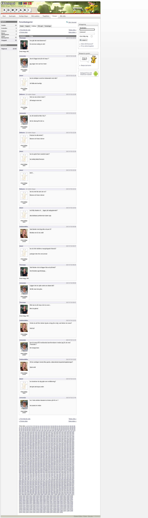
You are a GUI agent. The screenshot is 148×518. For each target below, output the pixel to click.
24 (63, 426)
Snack (22, 26)
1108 (68, 503)
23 (61, 426)
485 (54, 457)
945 (49, 490)
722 (70, 473)
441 (49, 454)
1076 (68, 500)
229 (44, 439)
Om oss (90, 516)
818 (46, 481)
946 (52, 490)
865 (60, 484)
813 (33, 481)
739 (60, 475)
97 (31, 430)
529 (60, 460)
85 (65, 429)
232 (52, 439)
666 (33, 470)
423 (57, 452)
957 (25, 491)
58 (70, 427)
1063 (23, 500)
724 (20, 475)
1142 (20, 507)
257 (62, 441)
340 (60, 446)
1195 (37, 512)
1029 (71, 495)
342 (65, 446)
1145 (30, 507)
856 (36, 484)
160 (28, 435)
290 (38, 444)
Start (4, 16)
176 (70, 435)
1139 (64, 506)
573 (65, 463)
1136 (54, 506)
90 (74, 429)
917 (31, 488)
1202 (61, 512)
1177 (30, 510)
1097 (30, 503)
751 (36, 476)
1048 (27, 498)
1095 (23, 503)
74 (44, 429)
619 (20, 467)
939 (33, 490)
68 (33, 429)
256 (60, 441)
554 (70, 461)
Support (27, 26)
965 (46, 491)
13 (42, 426)
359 (54, 448)
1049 (30, 498)
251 (46, 441)
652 (52, 469)
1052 (40, 498)
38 (33, 427)
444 (57, 454)
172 (60, 435)
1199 (51, 512)
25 (65, 426)
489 (65, 457)
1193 (30, 512)
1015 (23, 495)
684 (25, 472)
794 (38, 479)
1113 (30, 504)
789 (25, 479)
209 (46, 438)
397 (44, 451)
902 (46, 487)
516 (25, 460)
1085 (44, 501)
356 (46, 448)
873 (25, 485)
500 (38, 458)
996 (73, 493)
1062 (20, 500)
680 (70, 470)
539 (31, 461)
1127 (23, 506)
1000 (28, 494)
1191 (23, 512)
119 (31, 432)
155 (70, 433)
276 (57, 442)
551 (62, 461)
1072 (54, 500)
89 (72, 429)
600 (25, 466)
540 (33, 461)
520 (36, 460)
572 (62, 463)
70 (36, 429)
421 (52, 452)
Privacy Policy (78, 516)
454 (28, 455)
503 (46, 458)
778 (52, 478)
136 (20, 433)
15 (46, 426)
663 (25, 470)
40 (36, 427)
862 (52, 484)
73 (42, 429)
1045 (71, 497)
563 (38, 463)
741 (65, 475)
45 (46, 427)
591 (57, 464)
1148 (40, 507)
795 (41, 479)
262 (20, 442)
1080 (27, 501)
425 (62, 452)
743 (70, 475)
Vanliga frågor (23, 16)
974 (70, 491)
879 (41, 485)
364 (68, 448)
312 (41, 445)
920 (38, 488)
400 (52, 451)
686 (31, 472)
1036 (40, 497)
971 (62, 491)
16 (48, 426)
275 (54, 442)
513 (73, 458)
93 (23, 430)
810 (25, 481)
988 (52, 493)
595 (68, 464)
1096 (27, 503)
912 (73, 487)
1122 (61, 504)
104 (48, 430)
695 (54, 472)
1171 (64, 509)
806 (70, 479)
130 (60, 432)
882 (49, 485)
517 (28, 460)
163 (36, 435)
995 (70, 493)
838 (44, 482)
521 (38, 460)
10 (36, 426)
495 (25, 458)
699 (65, 472)
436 (36, 454)
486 (57, 457)
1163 (37, 509)
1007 (52, 494)
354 (41, 448)
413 (31, 452)
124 (44, 432)
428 (70, 452)
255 (57, 441)
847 (68, 482)
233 (54, 439)
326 (23, 446)
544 (44, 461)
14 (44, 426)
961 (36, 491)
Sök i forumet (72, 22)
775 (44, 478)
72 (40, 429)
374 (38, 449)
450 (73, 454)
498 (33, 458)
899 (38, 487)
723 (73, 473)
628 (44, 467)
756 (49, 476)
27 (68, 426)
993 (65, 493)
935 (23, 490)
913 (20, 488)
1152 (54, 507)
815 (38, 481)
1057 (57, 498)
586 (44, 464)
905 (54, 487)
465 (57, 455)
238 (68, 439)
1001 (31, 494)
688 (36, 472)
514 (20, 460)
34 (25, 427)
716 (54, 473)
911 (70, 487)
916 (28, 488)
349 (28, 448)
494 (23, 458)
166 (44, 435)
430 (20, 454)
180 (25, 436)
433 (28, 454)
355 (44, 448)
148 (52, 433)
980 (31, 493)
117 (25, 432)
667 (36, 470)
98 (33, 430)
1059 (64, 498)
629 (46, 467)
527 (54, 460)
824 (62, 481)
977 (23, 493)
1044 (68, 497)
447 (65, 454)
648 (41, 469)
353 (38, 448)
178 (20, 436)
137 (23, 433)
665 (31, 470)
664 (28, 470)
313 (44, 445)
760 (60, 476)
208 (44, 438)
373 (36, 449)
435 (33, 454)
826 (68, 481)
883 (52, 485)
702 (73, 472)
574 (68, 463)
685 (28, 472)
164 (38, 435)
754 (44, 476)
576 (73, 463)
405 (65, 451)
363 (65, 448)
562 (36, 463)
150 (57, 433)
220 (20, 439)
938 (31, 490)
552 (65, 461)
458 (38, 455)
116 (23, 432)
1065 (30, 500)
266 (31, 442)
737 (54, 475)
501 (41, 458)
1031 (23, 497)
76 (48, 429)
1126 (20, 506)
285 (25, 444)
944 (46, 490)
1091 (64, 501)
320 (62, 445)
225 (33, 439)
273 (49, 442)
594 (65, 464)
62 (21, 429)
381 (57, 449)
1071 (51, 500)
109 (61, 430)
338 (54, 446)
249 (41, 441)
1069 (44, 500)
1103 (51, 503)
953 (70, 490)
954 (73, 490)
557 (23, 463)
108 (58, 430)
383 (62, 449)
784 (68, 478)
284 (23, 444)
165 (41, 435)
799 (52, 479)
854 (31, 484)
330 (33, 446)
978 (25, 493)
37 (31, 427)
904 (52, 487)
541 (36, 461)
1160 (27, 509)
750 (33, 476)
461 (46, 455)
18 (51, 426)
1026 (61, 495)
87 (69, 429)
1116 (40, 504)
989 (54, 493)
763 (68, 476)
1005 (45, 494)
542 (38, 461)
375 (41, 449)
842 (54, 482)
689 (38, 472)
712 (44, 473)
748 (28, 476)
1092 (68, 501)
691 (44, 472)
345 (73, 446)
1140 (68, 506)
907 (60, 487)
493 (20, 458)
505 (52, 458)
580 (28, 464)
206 (38, 438)
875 (31, 485)
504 (49, 458)
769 (28, 478)
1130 (34, 506)
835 (36, 482)
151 (60, 433)
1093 (71, 501)
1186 (61, 510)
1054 (47, 498)
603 (33, 466)
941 (38, 490)
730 (36, 475)
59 (72, 427)
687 (33, 472)
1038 (47, 497)
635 (62, 467)
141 (33, 433)
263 (23, 442)
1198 (47, 512)
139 (28, 433)
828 (73, 481)
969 (57, 491)
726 (25, 475)
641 (23, 469)
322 (68, 445)
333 (41, 446)
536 (23, 461)
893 (23, 487)
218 (70, 438)
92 (21, 430)
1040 (54, 497)
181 (28, 436)
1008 (55, 494)
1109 (71, 503)
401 (54, 451)
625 (36, 467)
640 (20, 469)
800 (54, 479)
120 (33, 432)
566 (46, 463)
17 (50, 426)
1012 (69, 494)
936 (25, 490)
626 (38, 467)
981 (33, 493)
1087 (51, 501)
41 (38, 427)
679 (68, 470)
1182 (47, 510)
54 (63, 427)
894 (25, 487)
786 (73, 478)
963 (41, 491)
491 (70, 457)
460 (44, 455)
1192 (27, 512)
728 (31, 475)
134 (70, 432)
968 (54, 491)
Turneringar (48, 26)
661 (20, 470)
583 (36, 464)
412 (28, 452)
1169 (57, 509)
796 (44, 479)
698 (62, 472)
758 (54, 476)
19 (53, 426)
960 (33, 491)
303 (73, 444)
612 (57, 466)
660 (73, 469)
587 (46, 464)
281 (70, 442)
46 (48, 427)
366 (73, 448)
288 (33, 444)
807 (73, 479)
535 (20, 461)
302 (70, 444)
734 (46, 475)
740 (62, 475)
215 (62, 438)
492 (73, 457)
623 (31, 467)
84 (63, 429)
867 (65, 484)
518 (31, 460)
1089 (57, 501)
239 (70, 439)
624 (33, 467)
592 (60, 464)
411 (25, 452)
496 (28, 458)
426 (65, 452)
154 (68, 433)
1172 (68, 509)
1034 (34, 497)
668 (38, 470)
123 (41, 432)
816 (41, 481)
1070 (47, 500)
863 (54, 484)
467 (62, 455)
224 (31, 439)
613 (60, 466)
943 (44, 490)
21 (57, 426)
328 (28, 446)
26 (67, 426)
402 (57, 451)
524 (46, 460)
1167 (51, 509)
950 (62, 490)
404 (62, 451)
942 (41, 490)
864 (57, 484)
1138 (61, 506)
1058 (61, 498)
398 (46, 451)
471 (73, 455)
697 (60, 472)
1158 (20, 509)
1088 (54, 501)
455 (31, 455)
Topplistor (46, 16)
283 (20, 444)
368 (23, 449)
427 (68, 452)
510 (65, 458)
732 (41, 475)
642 (25, 469)
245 (31, 441)
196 (68, 436)
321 (65, 445)
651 (49, 469)
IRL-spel (40, 26)
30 (74, 426)
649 (44, 469)
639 (73, 467)
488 (62, 457)
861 (49, 484)
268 (36, 442)
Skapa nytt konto (86, 65)
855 (33, 484)
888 (65, 485)
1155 (64, 507)
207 (41, 438)
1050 (34, 498)
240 (73, 439)
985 (44, 493)
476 (31, 457)
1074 (61, 500)
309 (33, 445)
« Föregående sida (24, 30)
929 (62, 488)
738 (57, 475)
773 (38, 478)
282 (73, 442)
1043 (64, 497)
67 (31, 429)
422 (54, 452)
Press (85, 516)
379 (52, 449)
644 (31, 469)
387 (73, 449)
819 (49, 481)
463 (52, 455)
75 (46, 429)
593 (62, 464)
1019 (37, 495)
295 (52, 444)
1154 (61, 507)
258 (65, 441)
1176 (27, 510)
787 (20, 479)
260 (70, 441)
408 (73, 451)
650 (46, 469)
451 (20, 455)
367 (20, 449)
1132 (40, 506)
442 (52, 454)
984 (41, 493)
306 (25, 445)
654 (57, 469)
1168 (54, 509)
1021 (44, 495)
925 (52, 488)
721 (68, 473)
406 (68, 451)
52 (59, 427)
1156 (68, 507)
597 (73, 464)
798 (49, 479)
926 (54, 488)
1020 (40, 495)
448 (68, 454)
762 (65, 476)
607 (44, 466)
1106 (61, 503)
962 (38, 491)
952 (68, 490)
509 (62, 458)
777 (49, 478)
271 (44, 442)
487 (60, 457)
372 (33, 449)
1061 (71, 498)
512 (70, 458)
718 (60, 473)
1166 (47, 509)
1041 (57, 497)
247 (36, 441)
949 (60, 490)
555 (73, 461)
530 (62, 460)
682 (20, 472)
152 (62, 433)
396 (41, 451)
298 (60, 444)
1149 (44, 507)
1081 (30, 501)
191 (54, 436)
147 (49, 433)
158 (23, 435)
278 (62, 442)
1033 (30, 497)
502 (44, 458)
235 (60, 439)
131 (62, 432)
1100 (40, 503)
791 (31, 479)
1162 (34, 509)
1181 (44, 510)
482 (46, 457)
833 (31, 482)
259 (68, 441)
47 (50, 427)
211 (52, 438)
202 (28, 438)
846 (65, 482)
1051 (37, 498)
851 (23, 484)
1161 (30, 509)
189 (49, 436)
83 (61, 429)
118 (28, 432)
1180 (40, 510)
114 (74, 430)
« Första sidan (23, 32)
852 (25, 484)
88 (70, 429)
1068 (40, 500)
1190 (20, 512)
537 (25, 461)
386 (70, 449)
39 (35, 427)
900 (41, 487)
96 (29, 430)
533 (70, 460)
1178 (34, 510)
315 (49, 445)
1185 (57, 510)
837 (41, 482)
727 (28, 475)
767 (23, 478)
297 (57, 444)
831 (25, 482)
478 (36, 457)
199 (20, 438)
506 (54, 458)
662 (23, 470)
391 (28, 451)
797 (46, 479)
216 (65, 438)
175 (68, 435)
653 (54, 469)
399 (49, 451)
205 (36, 438)
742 (68, 475)
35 (27, 427)
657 (65, 469)
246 (33, 441)
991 (60, 493)
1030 (20, 497)
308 (31, 445)
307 (28, 445)
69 (35, 429)
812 (31, 481)
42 (40, 427)
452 (23, 455)
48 (52, 427)
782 (62, 478)
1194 (34, 512)
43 (42, 427)
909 (65, 487)
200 (23, 438)
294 (49, 444)
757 (52, 476)
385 (68, 449)
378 (49, 449)
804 (65, 479)
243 (25, 441)
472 (20, 457)
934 (20, 490)
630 (49, 467)
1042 (61, 497)
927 (57, 488)
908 (62, 487)
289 (36, 444)
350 (31, 448)
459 (41, 455)
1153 (57, 507)
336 (49, 446)
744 (73, 475)
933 (73, 488)
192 (57, 436)
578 (23, 464)
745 (20, 476)
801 (57, 479)
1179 (37, 510)
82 (59, 429)
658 (68, 469)
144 (41, 433)
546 (49, 461)
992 (62, 493)
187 (44, 436)
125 (46, 432)
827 (70, 481)
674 (54, 470)
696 (57, 472)
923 (46, 488)
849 (73, 482)
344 (70, 446)
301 (68, 444)
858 (41, 484)
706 (28, 473)
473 (23, 457)
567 (49, 463)
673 (52, 470)
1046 (20, 498)
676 (60, 470)
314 (46, 445)
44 (44, 427)
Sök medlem (35, 16)
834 (33, 482)
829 (20, 482)
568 (52, 463)
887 (62, 485)
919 (36, 488)
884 (54, 485)
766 (20, 478)
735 (49, 475)
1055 (51, 498)
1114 (34, 504)
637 (68, 467)
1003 (38, 494)
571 (60, 463)
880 (44, 485)
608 (46, 466)
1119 (51, 504)
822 (57, 481)
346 (20, 448)
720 (65, 473)
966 (49, 491)
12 (40, 426)
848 (70, 482)
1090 (61, 501)
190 (52, 436)
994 (68, 493)
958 (28, 491)
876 (33, 485)
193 (60, 436)
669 (41, 470)
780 (57, 478)
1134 (47, 506)
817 (44, 481)
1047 (23, 498)
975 (73, 491)
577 (20, 464)
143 (38, 433)
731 (38, 475)
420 (49, 452)
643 (28, 469)
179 (23, 436)
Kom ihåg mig (84, 36)
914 (23, 488)
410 (23, 452)
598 (20, 466)
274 (52, 442)
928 (60, 488)
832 (28, 482)
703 (20, 473)
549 (57, 461)
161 (31, 435)
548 (54, 461)
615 (65, 466)
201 (25, 438)
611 (54, 466)
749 (31, 476)
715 (52, 473)
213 (57, 438)
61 (19, 429)
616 (68, 466)
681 (73, 470)
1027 (64, 495)
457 (36, 455)
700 (68, 472)
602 (31, 466)
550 (60, 461)
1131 (37, 506)
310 (36, 445)
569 (54, 463)
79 (54, 429)
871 (20, 485)
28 (70, 426)
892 (20, 487)
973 (68, 491)
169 (52, 435)
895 (28, 487)
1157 (71, 507)
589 (52, 464)
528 (57, 460)
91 (19, 430)
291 (41, 444)
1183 (51, 510)
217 (68, 438)
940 (36, 490)
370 (28, 449)
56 (67, 427)
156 (73, 433)
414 (33, 452)
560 (31, 463)
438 (41, 454)
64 (25, 429)
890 (70, 485)
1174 (20, 510)
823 (60, 481)
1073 (57, 500)
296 (54, 444)
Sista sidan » (72, 32)
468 (65, 455)
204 (33, 438)
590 (54, 464)
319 (60, 445)
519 (33, 460)
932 (70, 488)
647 (38, 469)
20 (55, 426)
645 (33, 469)
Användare (83, 28)
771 (33, 478)
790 (28, 479)
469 (68, 455)
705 (25, 473)
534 (73, 460)
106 (53, 430)
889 (68, 485)
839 (46, 482)
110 (63, 430)
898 (36, 487)
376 (44, 449)
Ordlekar (34, 26)
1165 (44, 509)
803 (62, 479)
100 (37, 430)
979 (28, 493)
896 (31, 487)
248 (38, 441)
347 (23, 448)
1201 (57, 512)
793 (36, 479)
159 (25, 435)
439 (44, 454)
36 (29, 427)
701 (70, 472)
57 (69, 427)
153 (65, 433)
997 (20, 494)
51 (57, 427)
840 (49, 482)
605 (38, 466)
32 (21, 427)
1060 (68, 498)
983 (38, 493)
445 (60, 454)
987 (49, 493)
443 (54, 454)
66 (29, 429)
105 (50, 430)
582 (33, 464)
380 (54, 449)
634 (60, 467)
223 (28, 439)
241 (20, 441)
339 (57, 446)
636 (65, 467)
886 (60, 485)
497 (31, 458)
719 (62, 473)
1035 (37, 497)
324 (73, 445)
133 (68, 432)
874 (28, 485)
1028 (68, 495)
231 (49, 439)
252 (49, 441)
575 (70, 463)
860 (46, 484)
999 (25, 494)
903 (49, 487)
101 (40, 430)
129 (57, 432)
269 (38, 442)
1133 (44, 506)
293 (46, 444)
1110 (20, 504)
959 (31, 491)
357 (49, 448)
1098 (34, 503)
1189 (71, 510)
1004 (41, 494)
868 (68, 484)
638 (70, 467)
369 (25, 449)
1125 (71, 504)
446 (62, 454)
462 (49, 455)
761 (62, 476)
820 (52, 481)
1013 (72, 494)
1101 (44, 503)
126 (49, 432)
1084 (40, 501)
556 (20, 463)
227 (38, 439)
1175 (23, 510)
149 (54, 433)
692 (46, 472)
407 (70, 451)
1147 (37, 507)
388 (20, 451)
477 (33, 457)
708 (33, 473)
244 (28, 441)
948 (57, 490)
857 (38, 484)
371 (31, 449)
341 (62, 446)
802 (60, 479)
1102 (47, 503)
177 (73, 435)
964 (44, 491)
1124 (68, 504)
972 (65, 491)
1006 (48, 494)
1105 (57, 503)
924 (49, 488)
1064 (27, 500)
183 (33, 436)
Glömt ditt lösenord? (87, 44)
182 (31, 436)
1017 (30, 495)
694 (52, 472)
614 (62, 466)
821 (54, 481)
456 (33, 455)
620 (23, 467)
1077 (71, 500)
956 (23, 491)
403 (60, 451)
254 (54, 441)
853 (28, 484)
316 (52, 445)
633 (57, 467)
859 (44, 484)
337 (52, 446)
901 (44, 487)
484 (52, 457)
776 (46, 478)
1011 (65, 494)
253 (52, 441)
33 (23, 427)
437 (38, 454)
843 (57, 482)
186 (41, 436)
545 (46, 461)
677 (62, 470)
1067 (37, 500)
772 (36, 478)
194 (62, 436)
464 (54, 455)
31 (19, 427)
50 (55, 427)
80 (55, 429)
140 (31, 433)
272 (46, 442)
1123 (64, 504)
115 (20, 432)
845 (62, 482)
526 (52, 460)
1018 (34, 495)
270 (41, 442)
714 (49, 473)
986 (46, 493)
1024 (54, 495)
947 (54, 490)
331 (36, 446)
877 (36, 485)
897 (33, 487)
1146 (34, 507)
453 (25, 455)
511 (68, 458)
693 (49, 472)
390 (25, 451)
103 (45, 430)
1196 (40, 512)
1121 (57, 504)
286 (28, 444)
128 (54, 432)
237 (65, 439)
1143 (23, 507)
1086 (47, 501)
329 (31, 446)
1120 (54, 504)
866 (62, 484)
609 (49, 466)
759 (57, 476)
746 (23, 476)
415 (36, 452)
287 (31, 444)
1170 (61, 509)
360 (57, 448)
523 (44, 460)
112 (69, 430)
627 (41, 467)
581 (31, 464)
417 (41, 452)
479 (38, 457)
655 (60, 469)
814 (36, 481)
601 (28, 466)
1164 (40, 509)
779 (54, 478)
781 (60, 478)
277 (60, 442)
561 (33, 463)
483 (49, 457)
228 (41, 439)
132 (65, 432)
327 (25, 446)
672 (49, 470)
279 (65, 442)
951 (65, 490)
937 (28, 490)
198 (73, 436)
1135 (51, 506)
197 (70, 436)
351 (33, 448)
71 (38, 429)
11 (38, 426)
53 (61, 427)
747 (25, 476)
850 (20, 484)
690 (41, 472)
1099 (37, 503)
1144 (27, 507)
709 (36, 473)
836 (38, 482)
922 (44, 488)
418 (44, 452)
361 (60, 448)
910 (68, 487)
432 (25, 454)
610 (52, 466)
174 (65, 435)
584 (38, 464)
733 (44, 475)
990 (57, 493)
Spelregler (12, 16)
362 (62, 448)
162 (33, 435)
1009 (58, 494)
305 (23, 445)
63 (23, 429)
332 (38, 446)
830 (23, 482)
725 (23, 475)
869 (70, 484)
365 (70, 448)
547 (52, 461)
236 (62, 439)
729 (33, 475)
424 (60, 452)
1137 (57, 506)
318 (57, 445)
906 (57, 487)
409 (20, 452)
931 (68, 488)
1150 (47, 507)
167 (46, 435)
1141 (71, 506)
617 (70, 466)
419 (46, 452)
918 (33, 488)
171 (57, 435)
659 (70, 469)
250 (44, 441)
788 (23, 479)
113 (71, 430)
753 (41, 476)
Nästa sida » (72, 30)
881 (46, 485)
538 (28, 461)
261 (73, 441)
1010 (62, 494)
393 (33, 451)
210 (49, 438)
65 (27, 429)
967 (52, 491)
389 (23, 451)
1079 (23, 501)
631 (52, 467)
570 (57, 463)
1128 (27, 506)
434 (31, 454)
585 (41, 464)
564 (41, 463)
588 (49, 464)
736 (52, 475)
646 (36, 469)
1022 (47, 495)
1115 (37, 504)
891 (73, 485)
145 (44, 433)
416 (38, 452)
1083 (37, 501)
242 (23, 441)
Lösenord (82, 32)
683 (23, 472)
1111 (23, 504)
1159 (23, 509)
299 (62, 444)
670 (44, 470)
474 (25, 457)
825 (65, 481)
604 (36, 466)
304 (20, 445)
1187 (64, 510)
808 (20, 481)
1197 (44, 512)
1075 (64, 500)
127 (52, 432)
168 (49, 435)
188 (46, 436)
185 (38, 436)
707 (31, 473)
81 (57, 429)
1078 (20, 501)
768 (25, 478)
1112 (27, 504)
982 (36, 493)
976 (20, 493)
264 (25, 442)
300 (65, 444)
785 (70, 478)
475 (28, 457)
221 (23, 439)
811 (28, 481)
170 (54, 435)
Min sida (62, 16)
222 (25, 439)
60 (74, 427)
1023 (51, 495)
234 (57, 439)
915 (25, 488)
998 (23, 494)
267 (33, 442)
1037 (44, 497)
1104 (54, 503)
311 (38, 445)
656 (62, 469)
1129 (30, 506)
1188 (68, 510)
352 (36, 448)
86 (67, 429)
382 (60, 449)
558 (25, 463)
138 (25, 433)
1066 (34, 500)
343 (68, 446)
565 (44, 463)
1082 (34, 501)
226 (36, 439)
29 (72, 426)
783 (65, 478)
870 (73, 484)
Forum (55, 16)
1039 (51, 497)
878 (38, 485)
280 (68, 442)
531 (65, 460)
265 (28, 442)
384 (65, 449)
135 (73, 432)
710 (38, 473)
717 (57, 473)
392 (31, 451)
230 (46, 439)
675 (57, 470)
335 (46, 446)
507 (57, 458)
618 (73, 466)
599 (23, 466)
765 (73, 476)
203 (31, 438)
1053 (44, 498)
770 (31, 478)
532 (68, 460)
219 (73, 438)
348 (25, 448)
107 (56, 430)
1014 (20, 495)
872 (23, 485)
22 (59, 426)
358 (52, 448)
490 (68, 457)
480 (41, 457)
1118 (47, 504)
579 (25, 464)
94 (25, 430)
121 (36, 432)
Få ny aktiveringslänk (87, 46)
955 (20, 491)
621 (25, 467)
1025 (57, 495)
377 (46, 449)
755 (46, 476)
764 (70, 476)
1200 (54, 512)
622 (28, 467)
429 (73, 452)
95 (27, 430)
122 (38, 432)
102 (42, 430)
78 (52, 429)
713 (46, 473)
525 (49, 460)
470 (70, 455)
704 (23, 473)
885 (57, 485)
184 (36, 436)
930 (65, 488)
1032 (27, 497)
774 (41, 478)
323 (70, 445)
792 (33, 479)
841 (52, 482)
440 (46, 454)
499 (36, 458)
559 (28, 463)
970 (60, 491)
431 (23, 454)
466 (60, 455)
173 (62, 435)
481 (44, 457)
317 (54, 445)
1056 (54, 498)
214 (60, 438)
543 (41, 461)
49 (54, 427)
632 (54, 467)
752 (38, 476)
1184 (54, 510)
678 (65, 470)
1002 (35, 494)
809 (23, 481)
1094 (20, 503)
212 (54, 438)
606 (41, 466)
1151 (51, 507)
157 (20, 435)
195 (65, 436)
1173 (71, 509)
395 (38, 451)
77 (50, 429)
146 (46, 433)
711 (41, 473)
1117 (44, 504)
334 (44, 446)
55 (65, 427)
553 (68, 461)
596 (70, 464)
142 (36, 433)
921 (41, 488)
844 (60, 482)
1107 (64, 503)
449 (70, 454)
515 (23, 460)
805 (68, 479)
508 (60, 458)
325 (20, 446)
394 (36, 451)
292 (44, 444)
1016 (27, 495)
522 (41, 460)
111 (66, 430)
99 (35, 430)
